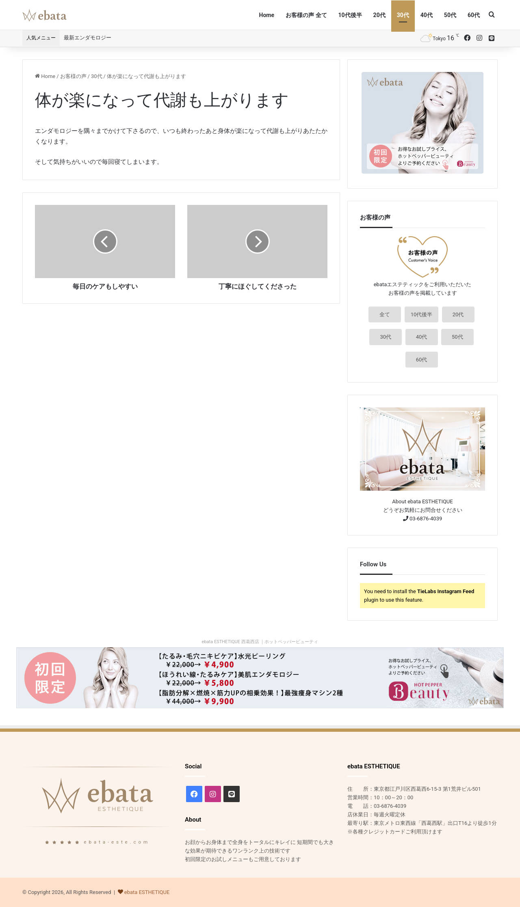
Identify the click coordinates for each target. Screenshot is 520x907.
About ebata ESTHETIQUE (422, 501)
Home (266, 15)
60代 (474, 15)
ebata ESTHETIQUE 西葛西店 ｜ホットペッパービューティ (260, 641)
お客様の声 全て (306, 15)
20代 (379, 15)
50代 (450, 15)
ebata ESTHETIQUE (147, 892)
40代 (426, 15)
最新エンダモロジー (87, 38)
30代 (403, 15)
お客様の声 (73, 76)
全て (384, 314)
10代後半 (350, 15)
